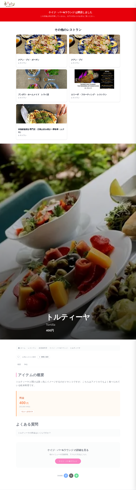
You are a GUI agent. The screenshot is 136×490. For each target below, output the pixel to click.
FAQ (25, 364)
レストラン (32, 348)
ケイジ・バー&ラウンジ (59, 348)
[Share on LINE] (76, 475)
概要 (19, 364)
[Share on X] (71, 475)
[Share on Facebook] (66, 475)
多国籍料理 (43, 348)
